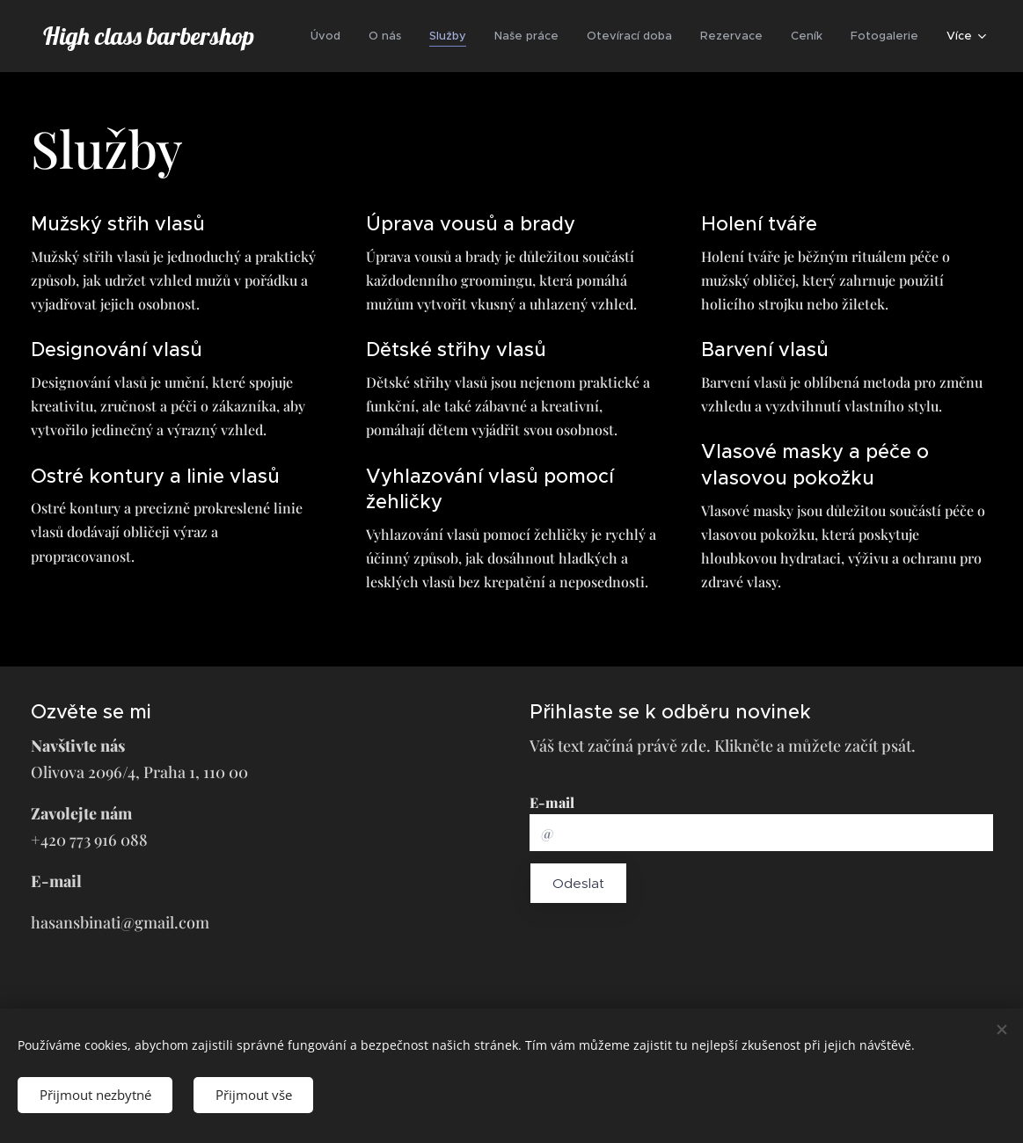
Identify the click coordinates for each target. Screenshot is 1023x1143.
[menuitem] (330, 36)
